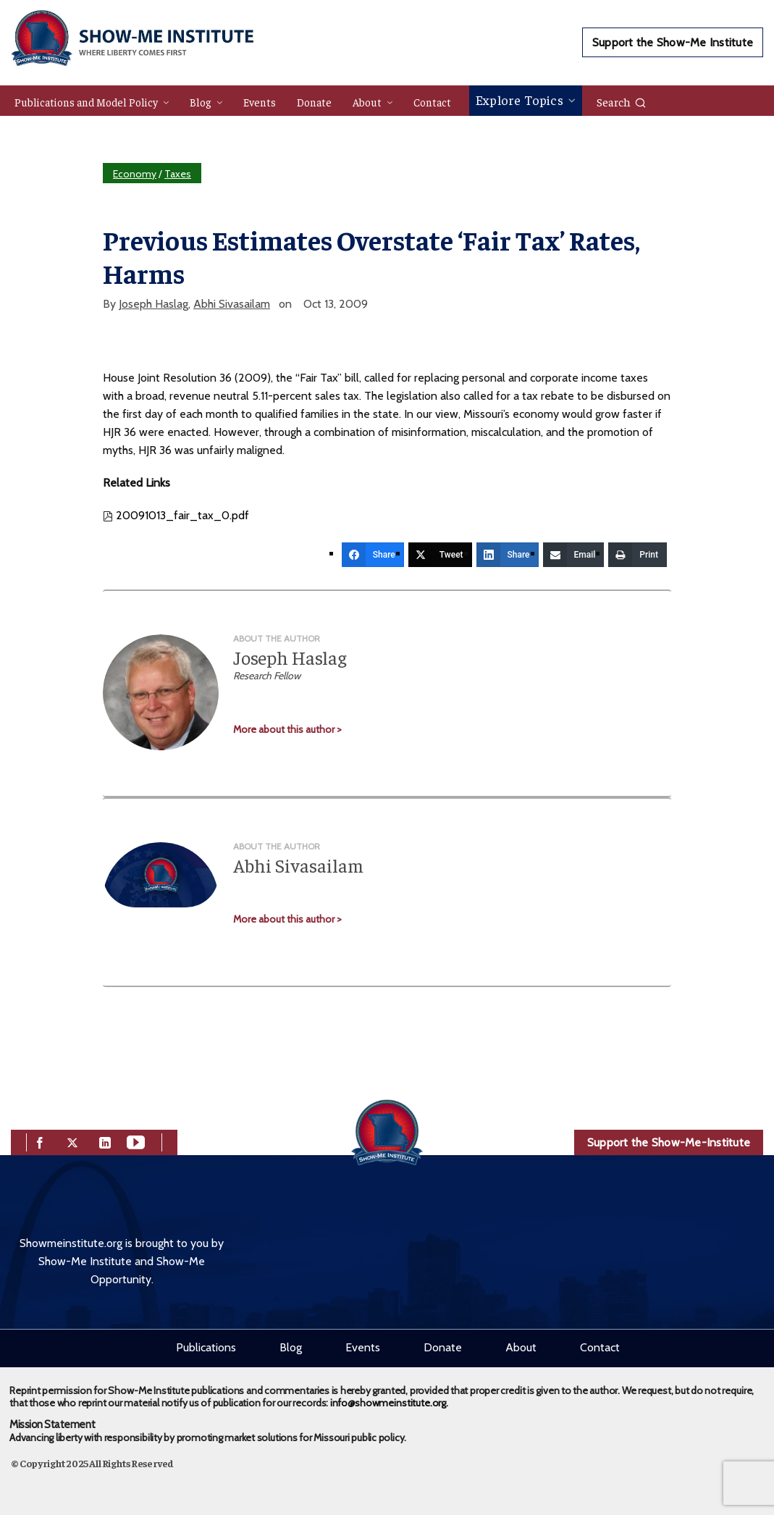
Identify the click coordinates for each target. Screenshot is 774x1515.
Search (622, 101)
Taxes (177, 173)
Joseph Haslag (153, 304)
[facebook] (40, 1142)
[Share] (373, 554)
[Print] (637, 554)
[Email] (574, 554)
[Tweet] (440, 554)
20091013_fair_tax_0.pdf (176, 515)
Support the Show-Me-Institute (668, 1142)
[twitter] (72, 1142)
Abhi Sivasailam (231, 304)
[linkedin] (105, 1142)
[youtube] (136, 1142)
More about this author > (287, 729)
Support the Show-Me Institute (672, 42)
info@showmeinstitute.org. (389, 1402)
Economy (134, 173)
